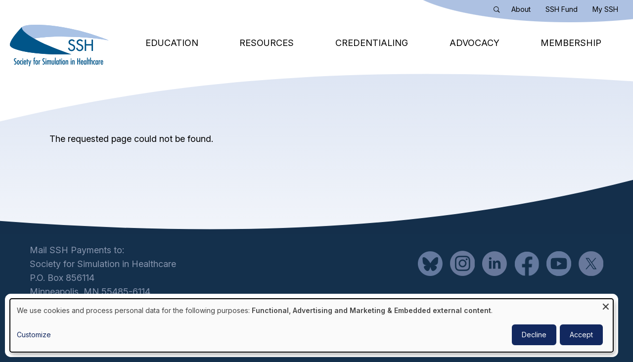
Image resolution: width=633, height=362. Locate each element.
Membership (571, 43)
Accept (581, 334)
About (521, 9)
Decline (534, 334)
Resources (266, 43)
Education (171, 43)
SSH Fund (561, 9)
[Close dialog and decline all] (605, 305)
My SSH (605, 9)
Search (499, 11)
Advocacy (474, 43)
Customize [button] (34, 334)
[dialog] (311, 325)
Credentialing (371, 43)
